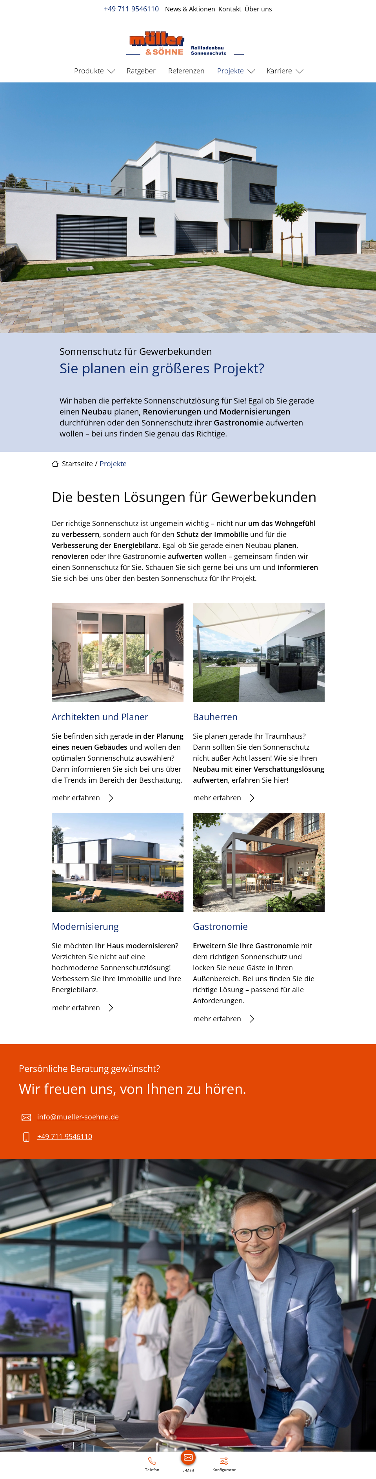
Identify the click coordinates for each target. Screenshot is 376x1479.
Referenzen (186, 70)
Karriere (279, 70)
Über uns (258, 9)
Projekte (230, 70)
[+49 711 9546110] (152, 1464)
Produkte (89, 70)
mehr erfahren (82, 798)
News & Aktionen (190, 9)
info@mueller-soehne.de (78, 1116)
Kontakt (230, 9)
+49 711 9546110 (131, 8)
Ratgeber (141, 70)
